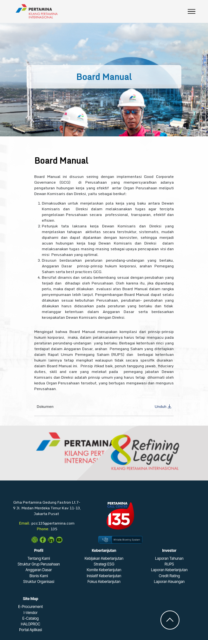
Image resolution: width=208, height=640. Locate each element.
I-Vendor (30, 612)
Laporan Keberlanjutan (169, 569)
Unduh (163, 406)
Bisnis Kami (38, 575)
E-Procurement (30, 606)
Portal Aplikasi (30, 629)
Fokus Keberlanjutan (104, 581)
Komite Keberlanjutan (104, 569)
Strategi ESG (104, 564)
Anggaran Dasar (38, 569)
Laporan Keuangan (169, 581)
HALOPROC (30, 624)
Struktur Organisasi (38, 581)
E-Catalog (31, 618)
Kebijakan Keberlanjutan (104, 558)
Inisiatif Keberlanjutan (104, 575)
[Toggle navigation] (192, 11)
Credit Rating (169, 575)
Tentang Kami (39, 558)
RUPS (169, 564)
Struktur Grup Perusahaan (38, 564)
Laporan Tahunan (169, 558)
